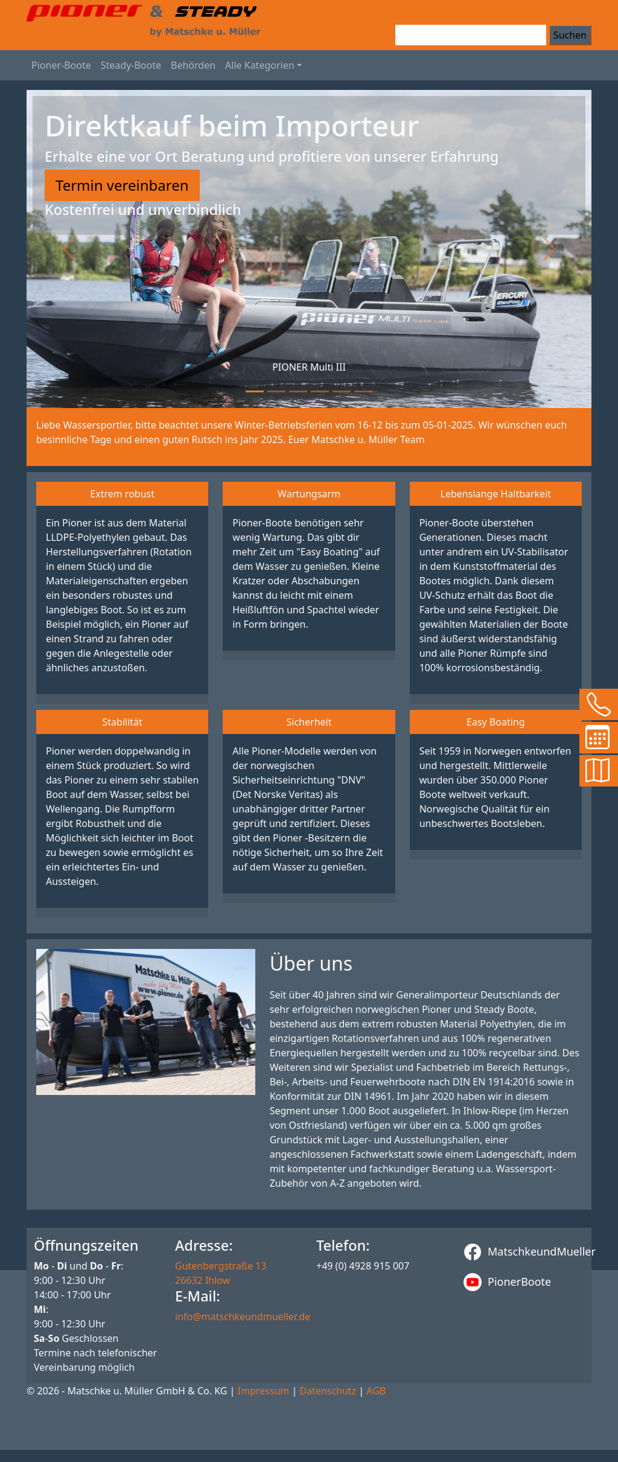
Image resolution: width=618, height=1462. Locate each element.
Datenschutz (327, 1390)
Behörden (193, 65)
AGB (376, 1390)
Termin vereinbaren (122, 185)
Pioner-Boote (61, 65)
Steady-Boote (131, 65)
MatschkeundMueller (524, 1252)
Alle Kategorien (260, 65)
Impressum (264, 1390)
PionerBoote (507, 1282)
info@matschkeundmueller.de (242, 1316)
